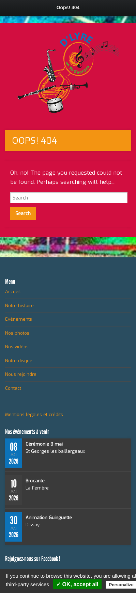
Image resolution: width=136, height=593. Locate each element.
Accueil (13, 291)
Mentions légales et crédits (34, 414)
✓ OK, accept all (77, 584)
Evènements (18, 319)
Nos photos (17, 333)
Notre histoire (19, 305)
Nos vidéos (17, 347)
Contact (13, 388)
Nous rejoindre (20, 374)
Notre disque (18, 361)
